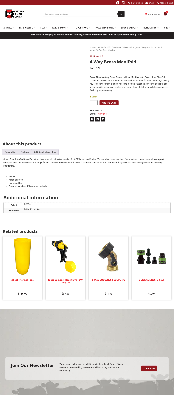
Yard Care (117, 47)
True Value (96, 56)
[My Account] (146, 14)
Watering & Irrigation (131, 47)
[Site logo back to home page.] (14, 14)
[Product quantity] (94, 102)
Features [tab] (25, 152)
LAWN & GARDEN (104, 47)
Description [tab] (10, 152)
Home (92, 47)
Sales (151, 3)
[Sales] (146, 3)
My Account (154, 14)
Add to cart (109, 102)
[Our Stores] (129, 3)
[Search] (121, 14)
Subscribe (149, 368)
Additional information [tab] (45, 152)
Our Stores (137, 3)
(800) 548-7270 (166, 3)
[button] (92, 119)
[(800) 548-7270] (158, 3)
